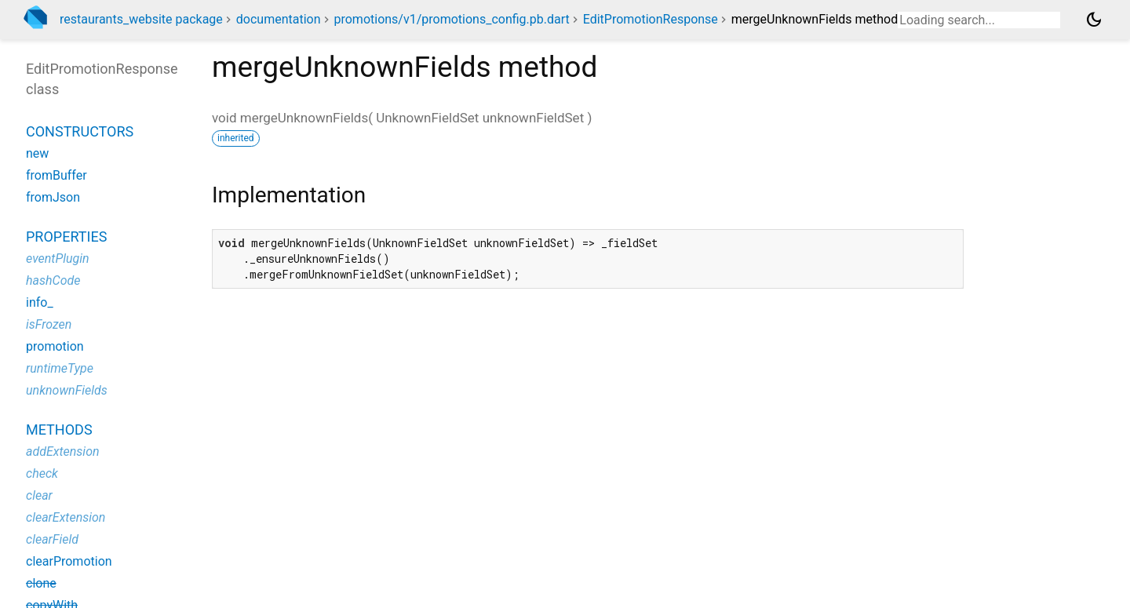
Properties (66, 236)
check (42, 473)
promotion (55, 346)
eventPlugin (57, 258)
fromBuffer (56, 175)
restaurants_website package (141, 19)
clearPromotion (69, 561)
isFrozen (48, 324)
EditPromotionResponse (650, 19)
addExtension (63, 451)
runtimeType (59, 368)
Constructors (79, 131)
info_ (39, 302)
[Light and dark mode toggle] (1093, 19)
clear (39, 495)
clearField (52, 539)
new (37, 153)
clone (41, 583)
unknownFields (67, 390)
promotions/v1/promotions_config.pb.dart (451, 19)
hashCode (53, 280)
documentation (278, 19)
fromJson (53, 197)
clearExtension (65, 517)
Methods (59, 429)
